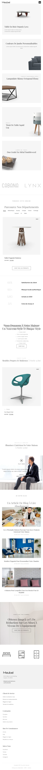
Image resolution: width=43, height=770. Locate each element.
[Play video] (21, 460)
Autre (4, 210)
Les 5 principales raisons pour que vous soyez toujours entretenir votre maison (21, 531)
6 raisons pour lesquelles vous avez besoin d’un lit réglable (21, 591)
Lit (21, 213)
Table (25, 213)
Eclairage (36, 210)
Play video (21, 464)
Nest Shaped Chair (8, 412)
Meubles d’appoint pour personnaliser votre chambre (21, 561)
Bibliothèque (11, 210)
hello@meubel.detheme (9, 681)
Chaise (29, 210)
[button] (40, 2)
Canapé (24, 210)
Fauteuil (17, 213)
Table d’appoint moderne (12, 258)
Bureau (18, 210)
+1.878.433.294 (7, 683)
